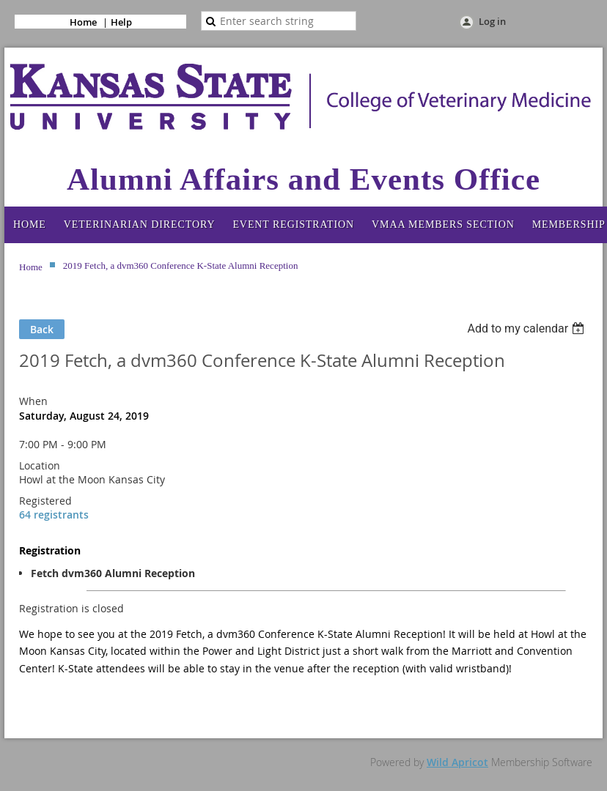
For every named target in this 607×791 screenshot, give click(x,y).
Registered (45, 501)
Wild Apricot (457, 762)
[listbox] (527, 328)
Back (42, 329)
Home (83, 22)
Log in (492, 21)
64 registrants (54, 514)
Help (121, 22)
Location (39, 465)
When (33, 401)
